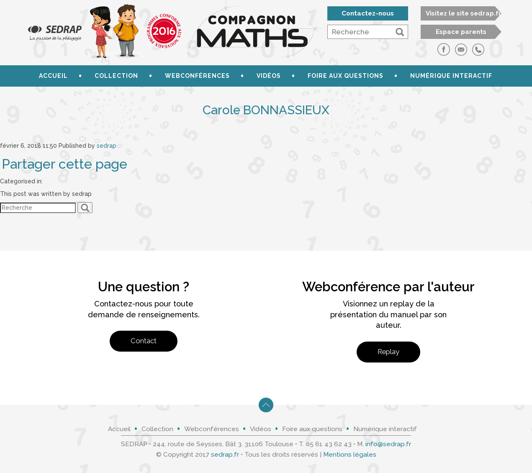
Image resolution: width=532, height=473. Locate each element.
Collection (116, 75)
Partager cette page (64, 164)
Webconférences (197, 75)
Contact (144, 341)
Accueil (53, 75)
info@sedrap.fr (388, 444)
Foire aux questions (345, 75)
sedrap (106, 145)
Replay (388, 351)
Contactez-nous (368, 13)
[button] (400, 32)
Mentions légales (349, 454)
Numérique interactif (451, 75)
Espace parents (461, 32)
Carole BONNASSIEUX (266, 110)
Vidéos (269, 75)
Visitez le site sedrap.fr (463, 13)
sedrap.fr (225, 454)
